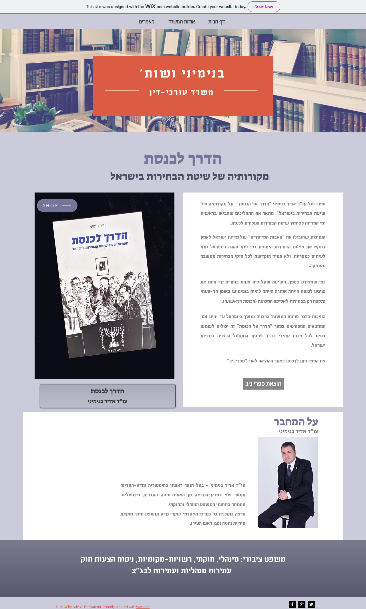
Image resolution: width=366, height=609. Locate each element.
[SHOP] (57, 205)
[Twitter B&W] (311, 604)
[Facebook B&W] (292, 604)
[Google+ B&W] (301, 604)
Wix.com (143, 606)
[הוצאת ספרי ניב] (263, 384)
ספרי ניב (237, 361)
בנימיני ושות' (182, 73)
